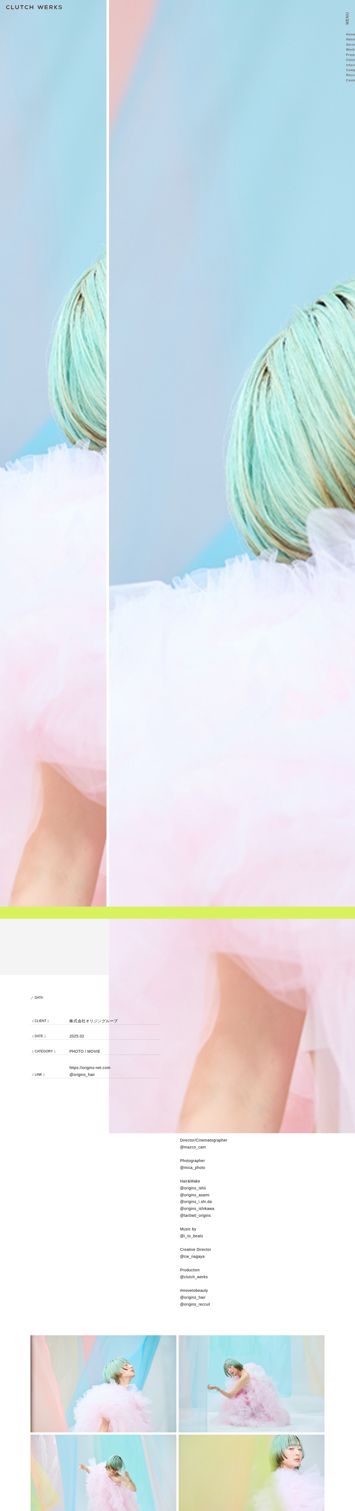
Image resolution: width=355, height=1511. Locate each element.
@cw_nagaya (192, 1256)
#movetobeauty (194, 1291)
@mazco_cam (193, 1147)
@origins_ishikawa (197, 1209)
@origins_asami (194, 1195)
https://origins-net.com (89, 1068)
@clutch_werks (194, 1277)
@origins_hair (82, 1075)
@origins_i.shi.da (196, 1202)
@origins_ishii (193, 1188)
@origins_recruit (195, 1304)
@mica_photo (192, 1168)
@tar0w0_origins (195, 1216)
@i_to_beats (191, 1236)
